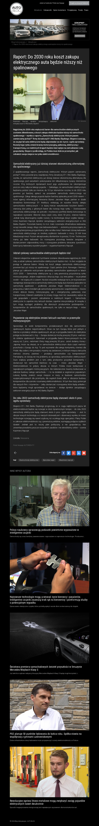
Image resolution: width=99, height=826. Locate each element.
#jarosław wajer (49, 460)
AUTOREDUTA (79, 3)
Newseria (25, 438)
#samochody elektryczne (28, 460)
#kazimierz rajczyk (66, 460)
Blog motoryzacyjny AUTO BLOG (16, 8)
